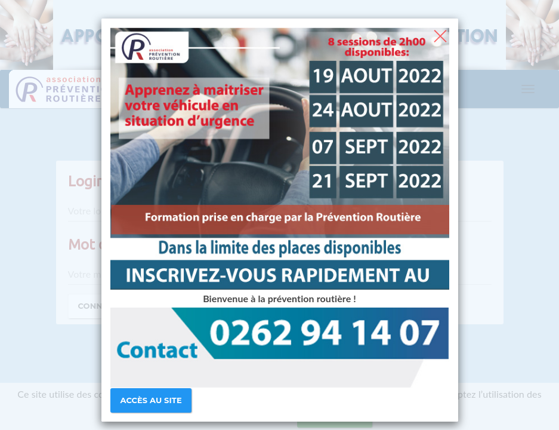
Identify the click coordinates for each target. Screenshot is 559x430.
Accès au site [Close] (151, 400)
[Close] (440, 34)
